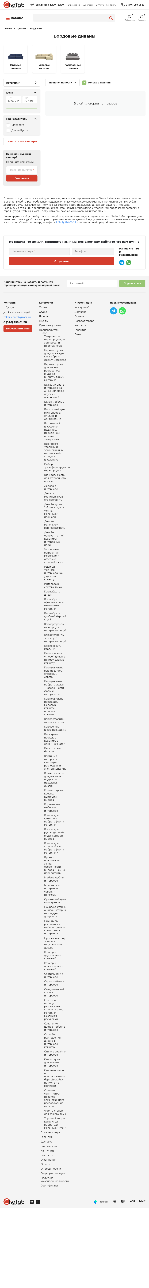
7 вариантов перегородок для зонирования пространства (55, 344)
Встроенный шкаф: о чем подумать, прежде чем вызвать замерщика (52, 443)
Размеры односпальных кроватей (53, 1026)
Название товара (22, 251)
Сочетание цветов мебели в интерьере (55, 1093)
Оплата (100, 4)
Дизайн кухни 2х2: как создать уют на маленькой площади (54, 529)
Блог (44, 335)
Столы (43, 307)
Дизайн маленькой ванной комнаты (54, 545)
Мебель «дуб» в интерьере (54, 931)
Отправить (22, 178)
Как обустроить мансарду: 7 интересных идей (55, 657)
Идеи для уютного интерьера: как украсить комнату (53, 597)
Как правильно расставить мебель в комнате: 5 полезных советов (53, 743)
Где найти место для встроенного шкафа (55, 494)
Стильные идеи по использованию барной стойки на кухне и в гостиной (54, 1148)
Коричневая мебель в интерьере (52, 853)
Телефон (80, 251)
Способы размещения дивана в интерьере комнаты (52, 1107)
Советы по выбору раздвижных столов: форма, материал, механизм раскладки (53, 1074)
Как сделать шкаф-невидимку (55, 767)
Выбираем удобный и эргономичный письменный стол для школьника (53, 465)
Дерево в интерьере (51, 504)
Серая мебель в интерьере (54, 1045)
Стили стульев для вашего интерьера (53, 1132)
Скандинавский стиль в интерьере (54, 1055)
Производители (49, 331)
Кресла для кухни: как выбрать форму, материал (54, 867)
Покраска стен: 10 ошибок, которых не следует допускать (55, 967)
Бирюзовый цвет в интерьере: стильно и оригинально (55, 424)
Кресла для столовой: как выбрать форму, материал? (54, 897)
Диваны (44, 317)
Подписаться (132, 283)
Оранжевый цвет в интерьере (55, 955)
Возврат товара (50, 1208)
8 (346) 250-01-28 (135, 4)
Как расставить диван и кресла (54, 758)
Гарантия (47, 1212)
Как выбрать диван (52, 619)
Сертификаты (49, 1265)
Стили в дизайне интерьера (55, 1121)
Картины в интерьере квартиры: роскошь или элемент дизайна (55, 804)
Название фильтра (21, 169)
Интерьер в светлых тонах (53, 611)
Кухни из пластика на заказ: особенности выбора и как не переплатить (54, 916)
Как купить (48, 1227)
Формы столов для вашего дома (55, 1186)
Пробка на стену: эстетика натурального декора (55, 1001)
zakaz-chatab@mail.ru (17, 317)
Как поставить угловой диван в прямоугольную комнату (54, 690)
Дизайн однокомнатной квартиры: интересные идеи (54, 559)
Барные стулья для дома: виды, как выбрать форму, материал (55, 359)
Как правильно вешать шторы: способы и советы (53, 705)
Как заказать (49, 1222)
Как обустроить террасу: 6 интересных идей (55, 668)
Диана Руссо (20, 130)
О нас (78, 336)
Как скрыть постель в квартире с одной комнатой (54, 778)
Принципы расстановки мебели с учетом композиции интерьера (55, 984)
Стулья (43, 312)
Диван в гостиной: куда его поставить (53, 514)
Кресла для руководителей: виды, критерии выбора (54, 882)
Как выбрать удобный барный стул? (55, 645)
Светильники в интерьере (53, 1036)
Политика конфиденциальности (55, 1258)
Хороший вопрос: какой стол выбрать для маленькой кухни (55, 1198)
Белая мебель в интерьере (54, 412)
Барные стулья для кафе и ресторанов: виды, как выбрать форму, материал (54, 378)
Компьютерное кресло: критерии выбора (53, 840)
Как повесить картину (52, 678)
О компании (74, 4)
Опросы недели (51, 1247)
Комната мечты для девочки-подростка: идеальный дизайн (54, 822)
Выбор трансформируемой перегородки (57, 482)
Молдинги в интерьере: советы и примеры (52, 943)
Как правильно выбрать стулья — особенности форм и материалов (54, 722)
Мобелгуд (18, 125)
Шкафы (43, 322)
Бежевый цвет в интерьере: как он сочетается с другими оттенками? (54, 398)
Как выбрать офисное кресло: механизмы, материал (55, 631)
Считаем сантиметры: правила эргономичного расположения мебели (54, 1171)
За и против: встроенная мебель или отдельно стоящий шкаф (53, 578)
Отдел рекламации (53, 1251)
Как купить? (82, 307)
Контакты (111, 4)
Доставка (88, 4)
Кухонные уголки (50, 327)
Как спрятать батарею (52, 790)
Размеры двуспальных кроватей (52, 1015)
